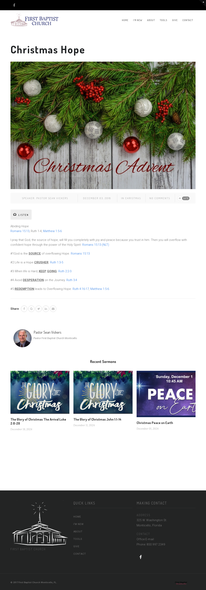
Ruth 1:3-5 (56, 262)
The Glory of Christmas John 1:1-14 (97, 419)
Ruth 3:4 (71, 280)
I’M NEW (137, 20)
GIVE (175, 20)
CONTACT (187, 20)
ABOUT (151, 20)
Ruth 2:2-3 (64, 271)
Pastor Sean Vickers (52, 198)
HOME (125, 20)
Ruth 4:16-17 (81, 289)
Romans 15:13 (19, 231)
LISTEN (21, 214)
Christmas (133, 198)
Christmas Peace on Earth (155, 423)
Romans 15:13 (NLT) (95, 245)
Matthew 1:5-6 (52, 231)
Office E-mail (145, 539)
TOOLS (163, 20)
